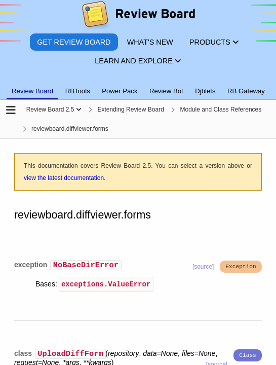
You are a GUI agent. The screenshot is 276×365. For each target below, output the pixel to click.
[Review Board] (138, 16)
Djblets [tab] (205, 91)
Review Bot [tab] (166, 91)
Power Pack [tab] (119, 91)
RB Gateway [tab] (246, 91)
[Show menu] (79, 109)
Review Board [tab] (32, 91)
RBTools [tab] (77, 91)
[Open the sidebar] (11, 111)
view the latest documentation (64, 177)
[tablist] (138, 85)
